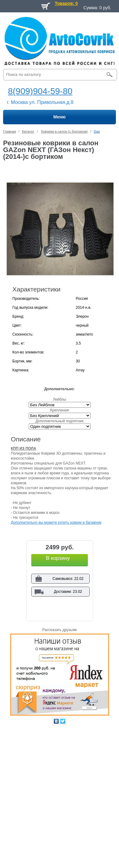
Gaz (97, 131)
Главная (9, 131)
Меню (59, 116)
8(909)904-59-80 (40, 91)
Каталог (28, 131)
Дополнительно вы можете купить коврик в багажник (56, 522)
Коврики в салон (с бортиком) (64, 131)
